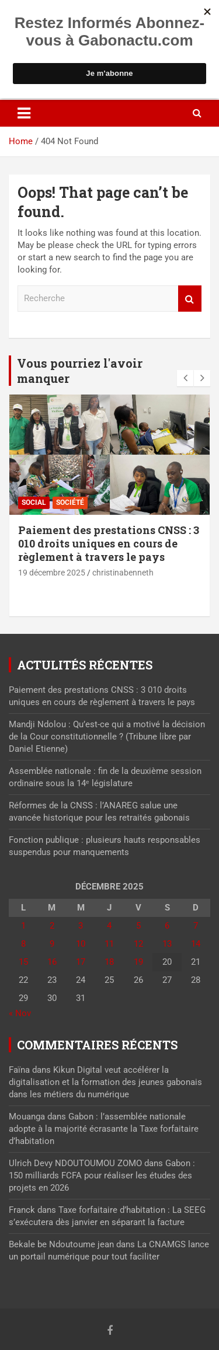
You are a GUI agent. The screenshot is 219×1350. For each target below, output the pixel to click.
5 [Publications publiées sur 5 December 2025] (138, 925)
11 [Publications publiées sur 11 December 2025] (109, 944)
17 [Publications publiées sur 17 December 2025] (80, 962)
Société (70, 502)
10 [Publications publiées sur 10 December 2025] (80, 944)
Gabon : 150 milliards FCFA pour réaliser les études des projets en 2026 (102, 1175)
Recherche (189, 298)
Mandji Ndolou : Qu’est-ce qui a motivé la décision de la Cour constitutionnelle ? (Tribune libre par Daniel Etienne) (107, 736)
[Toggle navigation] (24, 113)
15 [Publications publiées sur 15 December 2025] (23, 962)
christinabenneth (123, 572)
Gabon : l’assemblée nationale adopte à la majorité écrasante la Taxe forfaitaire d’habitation (104, 1128)
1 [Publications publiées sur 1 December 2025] (23, 925)
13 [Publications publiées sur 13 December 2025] (167, 944)
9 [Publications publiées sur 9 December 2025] (52, 944)
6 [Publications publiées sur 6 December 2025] (167, 925)
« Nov (20, 1013)
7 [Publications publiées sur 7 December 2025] (195, 925)
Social (34, 502)
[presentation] (185, 378)
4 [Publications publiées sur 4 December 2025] (109, 925)
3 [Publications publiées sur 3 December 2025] (80, 925)
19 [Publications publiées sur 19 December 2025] (138, 962)
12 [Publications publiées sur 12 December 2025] (138, 944)
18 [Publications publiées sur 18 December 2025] (109, 962)
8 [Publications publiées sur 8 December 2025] (23, 944)
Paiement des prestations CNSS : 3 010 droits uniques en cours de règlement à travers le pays (108, 543)
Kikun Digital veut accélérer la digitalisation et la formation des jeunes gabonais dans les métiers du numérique (105, 1082)
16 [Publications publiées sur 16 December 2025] (52, 962)
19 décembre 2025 (51, 572)
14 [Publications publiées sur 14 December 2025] (195, 944)
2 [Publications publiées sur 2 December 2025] (52, 925)
